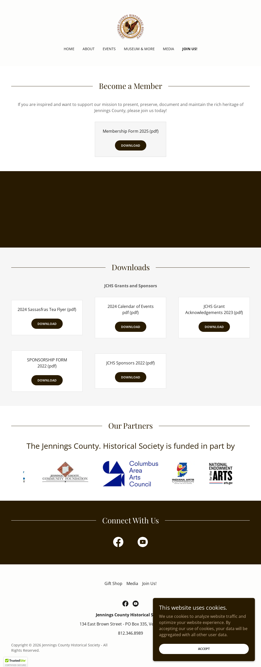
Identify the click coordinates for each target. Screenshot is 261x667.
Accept (204, 649)
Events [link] (109, 48)
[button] (15, 662)
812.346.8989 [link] (130, 633)
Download (130, 145)
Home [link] (69, 48)
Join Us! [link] (189, 48)
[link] (130, 26)
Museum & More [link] (139, 48)
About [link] (89, 48)
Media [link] (168, 48)
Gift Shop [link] (113, 583)
